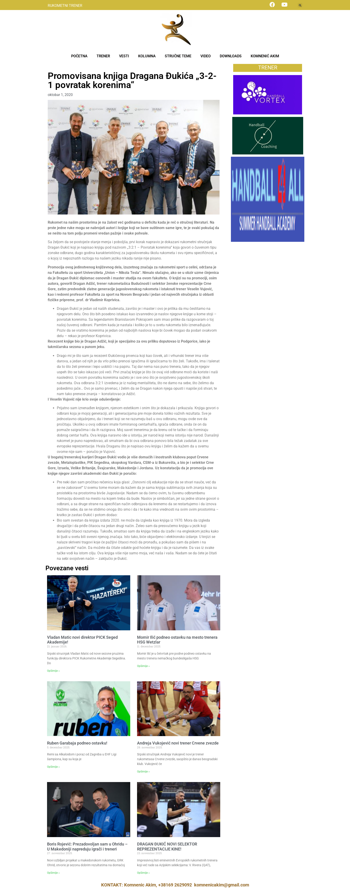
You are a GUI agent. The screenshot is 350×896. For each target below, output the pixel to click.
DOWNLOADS (231, 56)
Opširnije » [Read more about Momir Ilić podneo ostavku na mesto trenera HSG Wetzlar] (143, 666)
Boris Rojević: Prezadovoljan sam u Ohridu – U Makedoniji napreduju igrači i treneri (87, 846)
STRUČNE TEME (178, 56)
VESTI (124, 56)
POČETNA (79, 56)
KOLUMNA (147, 56)
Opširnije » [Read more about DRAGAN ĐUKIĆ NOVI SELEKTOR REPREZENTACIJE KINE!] (143, 872)
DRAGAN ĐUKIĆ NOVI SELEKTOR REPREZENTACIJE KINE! (167, 846)
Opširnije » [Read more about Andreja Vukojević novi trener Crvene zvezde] (143, 771)
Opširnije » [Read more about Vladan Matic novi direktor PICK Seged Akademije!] (53, 670)
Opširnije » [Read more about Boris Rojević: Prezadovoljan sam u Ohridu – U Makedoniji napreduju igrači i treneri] (53, 872)
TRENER (103, 56)
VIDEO (205, 56)
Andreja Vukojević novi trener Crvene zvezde (178, 743)
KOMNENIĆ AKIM (265, 56)
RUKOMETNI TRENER (65, 5)
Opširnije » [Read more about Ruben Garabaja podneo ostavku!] (53, 766)
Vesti (52, 66)
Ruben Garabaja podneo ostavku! (77, 743)
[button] (300, 5)
